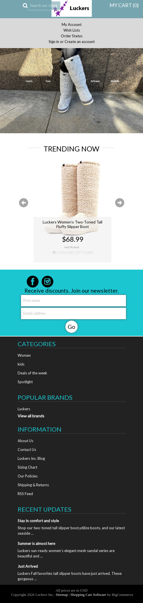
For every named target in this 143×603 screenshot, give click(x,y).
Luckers (24, 409)
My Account (72, 24)
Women (24, 355)
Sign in (54, 42)
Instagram (47, 282)
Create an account (80, 42)
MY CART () (124, 5)
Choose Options (72, 252)
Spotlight (25, 382)
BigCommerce (122, 594)
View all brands (31, 415)
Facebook (33, 282)
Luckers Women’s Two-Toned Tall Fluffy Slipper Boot (72, 224)
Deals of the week (32, 373)
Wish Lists (71, 30)
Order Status (71, 36)
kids (21, 364)
